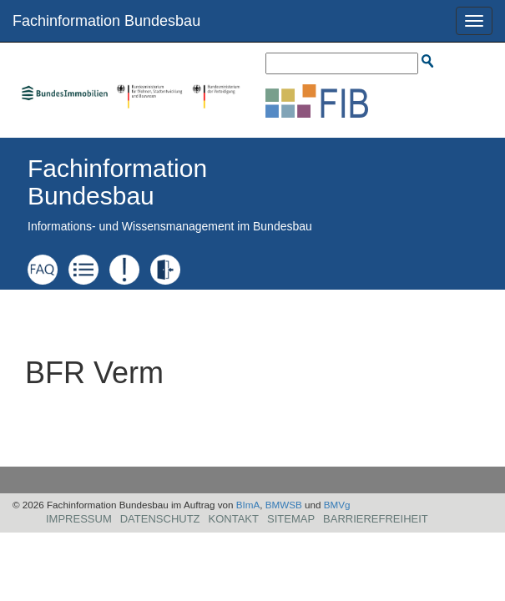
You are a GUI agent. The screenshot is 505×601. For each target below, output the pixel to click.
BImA (248, 504)
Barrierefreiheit (375, 519)
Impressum (79, 519)
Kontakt (234, 519)
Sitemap (291, 519)
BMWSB (283, 504)
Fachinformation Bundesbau (106, 21)
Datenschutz (160, 519)
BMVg (337, 504)
